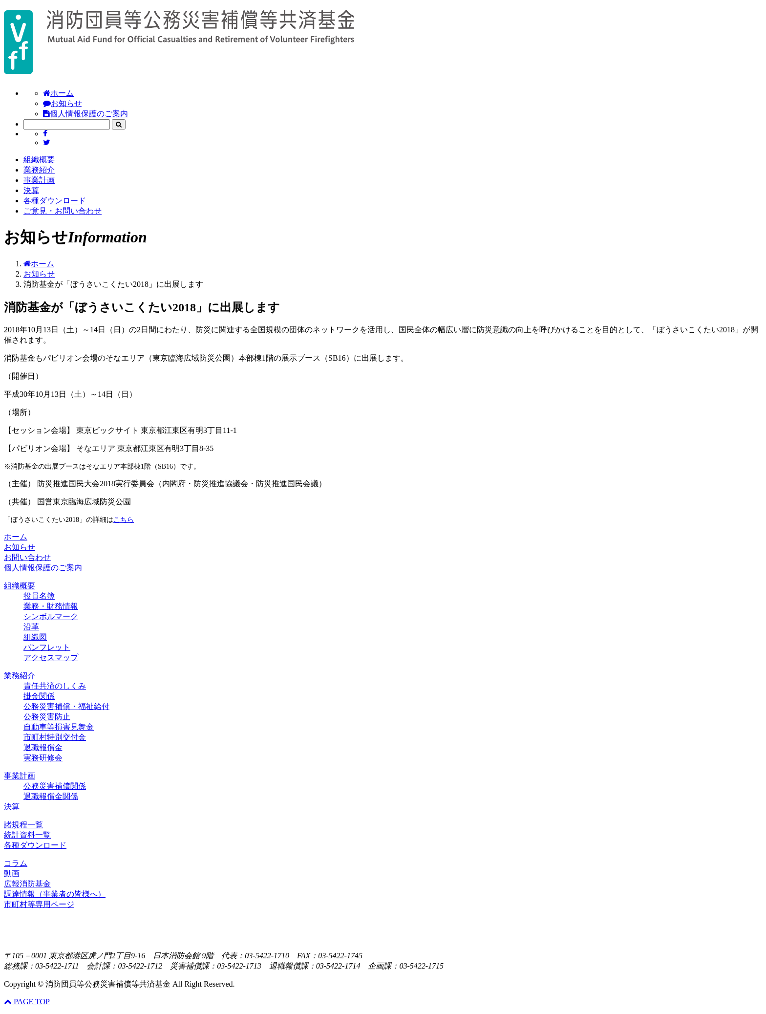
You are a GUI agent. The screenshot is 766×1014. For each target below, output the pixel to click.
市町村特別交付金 (54, 737)
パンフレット (46, 647)
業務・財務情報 (50, 606)
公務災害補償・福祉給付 (66, 706)
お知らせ (62, 103)
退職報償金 (43, 747)
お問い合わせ (27, 557)
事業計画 (39, 180)
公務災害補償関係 (54, 786)
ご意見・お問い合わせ (62, 211)
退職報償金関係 (50, 796)
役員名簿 (39, 596)
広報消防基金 (27, 884)
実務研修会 (43, 758)
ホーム (58, 93)
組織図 (35, 637)
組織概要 (39, 159)
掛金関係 (39, 696)
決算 (31, 190)
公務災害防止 (46, 716)
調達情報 (55, 894)
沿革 (31, 627)
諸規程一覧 (23, 824)
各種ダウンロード (54, 200)
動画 (12, 873)
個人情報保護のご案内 (85, 113)
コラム (15, 863)
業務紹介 (39, 170)
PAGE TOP (27, 1001)
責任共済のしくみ (54, 686)
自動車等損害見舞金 (58, 727)
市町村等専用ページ (39, 904)
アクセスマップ (50, 657)
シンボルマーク (50, 616)
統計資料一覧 (27, 835)
